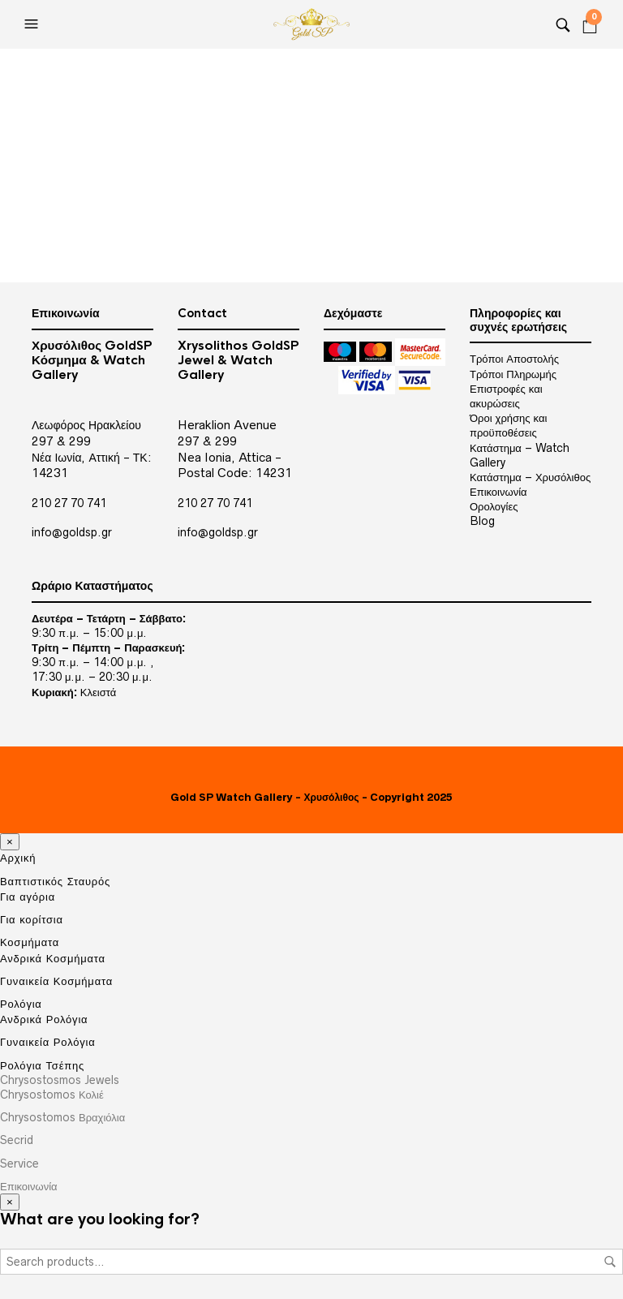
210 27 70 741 (69, 503)
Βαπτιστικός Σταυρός (55, 881)
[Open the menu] (33, 24)
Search (610, 1261)
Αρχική (18, 858)
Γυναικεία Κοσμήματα (56, 980)
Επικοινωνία (498, 491)
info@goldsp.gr (72, 532)
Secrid (16, 1139)
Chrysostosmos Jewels (59, 1079)
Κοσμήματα (29, 942)
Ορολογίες (494, 506)
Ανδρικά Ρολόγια (44, 1019)
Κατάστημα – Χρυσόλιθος (530, 477)
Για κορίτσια (31, 919)
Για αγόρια (27, 896)
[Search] (563, 24)
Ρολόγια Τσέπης (42, 1065)
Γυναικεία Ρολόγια (48, 1041)
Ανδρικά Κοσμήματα (52, 958)
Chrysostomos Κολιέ (52, 1094)
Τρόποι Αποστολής (514, 358)
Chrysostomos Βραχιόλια (62, 1117)
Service (19, 1163)
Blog (482, 520)
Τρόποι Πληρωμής (513, 374)
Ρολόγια (21, 1004)
